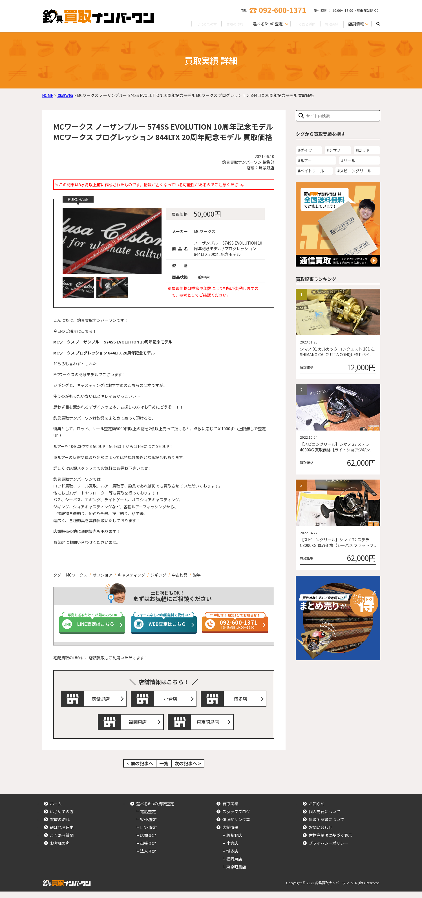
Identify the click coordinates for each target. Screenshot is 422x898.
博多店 (242, 700)
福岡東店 (139, 727)
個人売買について (324, 818)
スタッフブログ (236, 818)
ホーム (56, 810)
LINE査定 (148, 834)
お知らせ (316, 810)
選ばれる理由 (62, 834)
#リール (348, 160)
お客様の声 (60, 849)
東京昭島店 (209, 727)
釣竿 (197, 575)
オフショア (102, 575)
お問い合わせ (320, 834)
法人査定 (148, 857)
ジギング (158, 575)
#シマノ (334, 150)
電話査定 (148, 818)
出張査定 (148, 849)
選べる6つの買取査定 (155, 810)
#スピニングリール (354, 171)
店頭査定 (148, 841)
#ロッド (363, 150)
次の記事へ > (187, 769)
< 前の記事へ (140, 769)
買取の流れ (228, 23)
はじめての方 (196, 23)
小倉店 (172, 700)
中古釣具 (179, 575)
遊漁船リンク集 (236, 826)
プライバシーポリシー (328, 849)
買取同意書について (326, 826)
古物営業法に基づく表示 (330, 841)
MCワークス (76, 575)
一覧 (163, 769)
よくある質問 (301, 23)
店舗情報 (230, 834)
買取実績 (331, 23)
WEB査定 (148, 826)
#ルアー (305, 160)
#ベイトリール (311, 171)
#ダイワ (305, 150)
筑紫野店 (102, 700)
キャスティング (131, 575)
